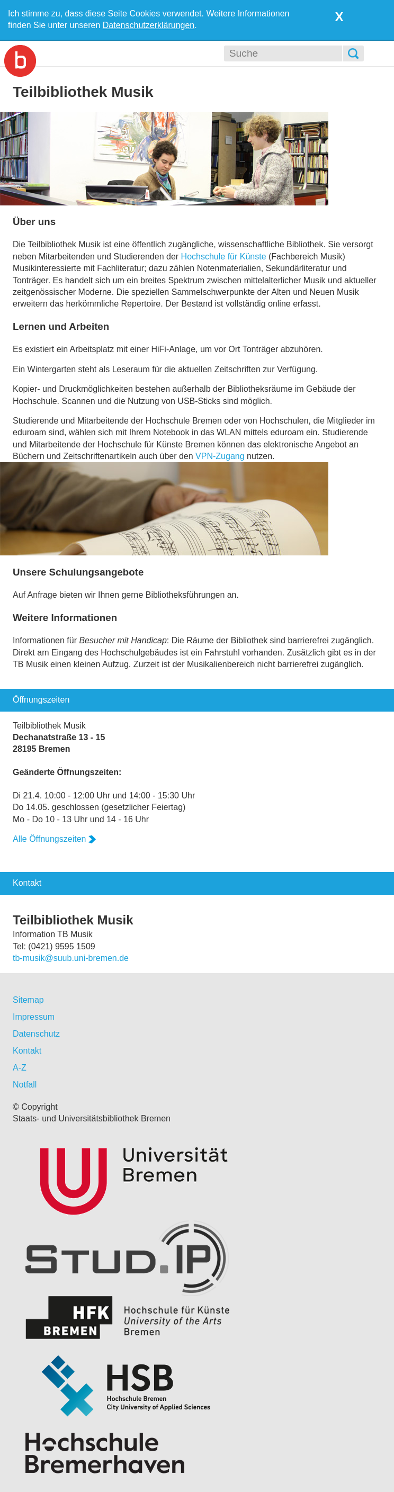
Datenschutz (36, 1033)
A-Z (19, 1067)
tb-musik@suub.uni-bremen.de (71, 958)
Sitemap (28, 999)
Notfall (25, 1084)
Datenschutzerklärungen (148, 25)
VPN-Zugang (220, 456)
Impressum (34, 1016)
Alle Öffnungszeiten (54, 838)
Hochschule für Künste (223, 256)
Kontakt (27, 1050)
